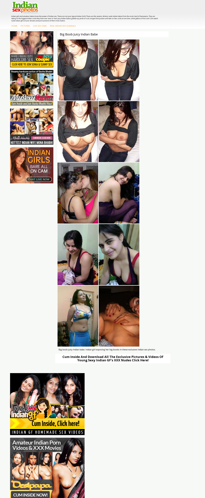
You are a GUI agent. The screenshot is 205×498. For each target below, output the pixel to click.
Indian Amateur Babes (117, 418)
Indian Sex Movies (23, 423)
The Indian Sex (22, 410)
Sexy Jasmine (174, 415)
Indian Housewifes (146, 421)
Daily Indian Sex (22, 415)
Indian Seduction (84, 415)
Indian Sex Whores (85, 413)
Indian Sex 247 (53, 421)
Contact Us (112, 487)
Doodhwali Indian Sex (25, 413)
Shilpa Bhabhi (175, 423)
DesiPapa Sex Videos (117, 410)
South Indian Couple (177, 421)
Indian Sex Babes (84, 421)
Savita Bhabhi (175, 418)
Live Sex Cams (88, 11)
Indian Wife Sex (22, 418)
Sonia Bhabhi (174, 413)
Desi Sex (142, 418)
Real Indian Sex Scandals (111, 11)
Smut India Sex (22, 421)
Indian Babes (113, 421)
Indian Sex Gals (83, 418)
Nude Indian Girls (84, 423)
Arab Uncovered (114, 423)
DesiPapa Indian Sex (147, 410)
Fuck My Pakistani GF (148, 423)
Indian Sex (143, 415)
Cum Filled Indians (54, 415)
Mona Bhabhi (175, 410)
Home (63, 11)
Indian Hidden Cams (116, 413)
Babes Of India (53, 413)
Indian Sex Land (53, 423)
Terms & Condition (96, 487)
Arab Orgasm (52, 410)
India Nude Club (53, 418)
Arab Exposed (144, 413)
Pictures (73, 11)
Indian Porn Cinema (85, 410)
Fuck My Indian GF (115, 415)
